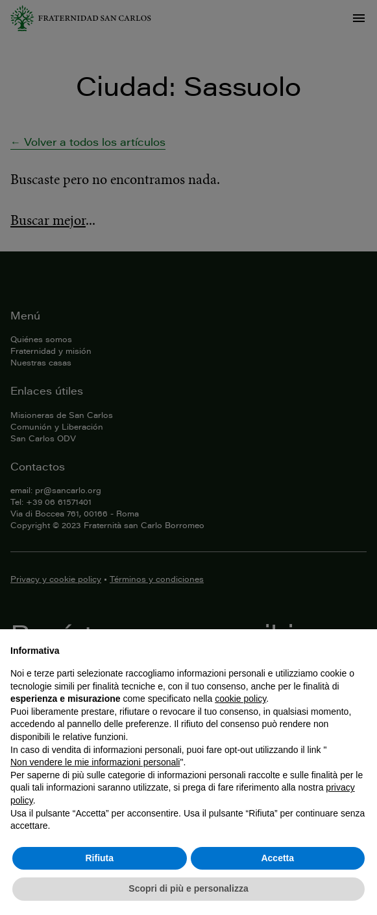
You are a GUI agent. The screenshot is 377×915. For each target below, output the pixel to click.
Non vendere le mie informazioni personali (95, 762)
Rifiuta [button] (99, 858)
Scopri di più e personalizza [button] (188, 888)
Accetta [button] (277, 858)
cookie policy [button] (240, 698)
